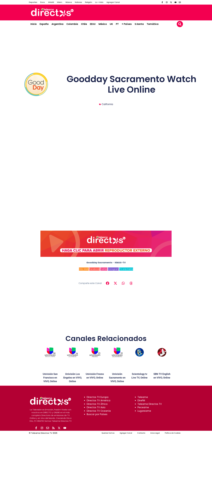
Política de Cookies (172, 433)
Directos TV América (98, 400)
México (103, 24)
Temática (152, 24)
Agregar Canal (113, 2)
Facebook (94, 269)
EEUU (93, 24)
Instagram (113, 269)
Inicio (33, 24)
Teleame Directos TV (150, 404)
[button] (180, 24)
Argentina (57, 24)
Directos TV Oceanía (99, 411)
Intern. (59, 2)
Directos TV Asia (96, 407)
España (44, 24)
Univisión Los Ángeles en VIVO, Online (72, 378)
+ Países (127, 24)
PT (117, 24)
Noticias (78, 2)
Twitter (103, 269)
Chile (84, 24)
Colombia (72, 24)
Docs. (42, 2)
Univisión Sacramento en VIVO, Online (117, 378)
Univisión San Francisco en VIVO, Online (50, 378)
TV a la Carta (126, 269)
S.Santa (139, 24)
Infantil (51, 2)
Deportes (33, 2)
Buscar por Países (97, 414)
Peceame (143, 407)
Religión (88, 2)
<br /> (106, 191)
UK (111, 24)
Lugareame (144, 411)
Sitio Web (84, 269)
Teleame (143, 397)
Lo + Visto (99, 2)
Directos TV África (97, 404)
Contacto (141, 433)
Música (69, 2)
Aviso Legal (155, 433)
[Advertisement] (132, 12)
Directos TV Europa (97, 397)
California (107, 104)
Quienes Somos (108, 433)
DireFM (141, 400)
